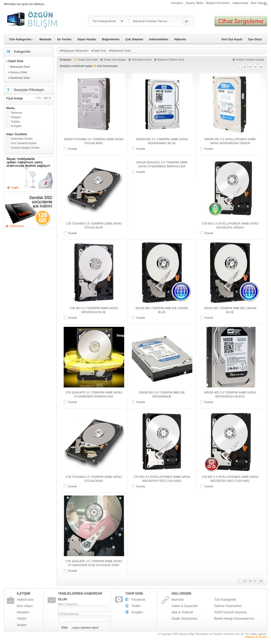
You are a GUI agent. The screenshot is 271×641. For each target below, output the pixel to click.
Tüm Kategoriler (225, 599)
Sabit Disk (100, 50)
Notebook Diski (20, 77)
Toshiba (15, 121)
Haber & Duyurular (185, 606)
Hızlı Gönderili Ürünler (24, 143)
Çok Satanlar (134, 39)
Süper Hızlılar (86, 39)
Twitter (133, 606)
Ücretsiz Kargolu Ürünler (25, 147)
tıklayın (39, 4)
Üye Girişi (255, 39)
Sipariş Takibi (194, 2)
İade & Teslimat (182, 612)
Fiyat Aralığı (29, 98)
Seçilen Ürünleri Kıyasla (250, 59)
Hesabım (177, 2)
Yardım (22, 618)
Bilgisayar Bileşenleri (75, 50)
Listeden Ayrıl (88, 627)
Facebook (135, 600)
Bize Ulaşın (258, 2)
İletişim (22, 625)
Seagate (16, 117)
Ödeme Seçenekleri (228, 606)
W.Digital (16, 126)
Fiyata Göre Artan (87, 59)
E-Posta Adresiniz (68, 614)
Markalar (45, 39)
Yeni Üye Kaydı (231, 39)
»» (261, 66)
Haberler (180, 39)
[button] (186, 21)
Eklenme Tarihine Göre (171, 59)
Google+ (134, 612)
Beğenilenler (110, 39)
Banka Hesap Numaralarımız (234, 618)
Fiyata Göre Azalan (115, 59)
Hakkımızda (240, 2)
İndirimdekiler (158, 39)
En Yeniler (64, 39)
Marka (10, 108)
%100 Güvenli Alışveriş (230, 612)
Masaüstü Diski (20, 66)
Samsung (16, 112)
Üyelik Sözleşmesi (184, 618)
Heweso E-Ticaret (256, 636)
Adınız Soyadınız (68, 604)
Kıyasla (72, 148)
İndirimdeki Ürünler (22, 138)
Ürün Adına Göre (142, 59)
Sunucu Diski (18, 72)
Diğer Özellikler (16, 134)
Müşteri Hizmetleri (218, 2)
